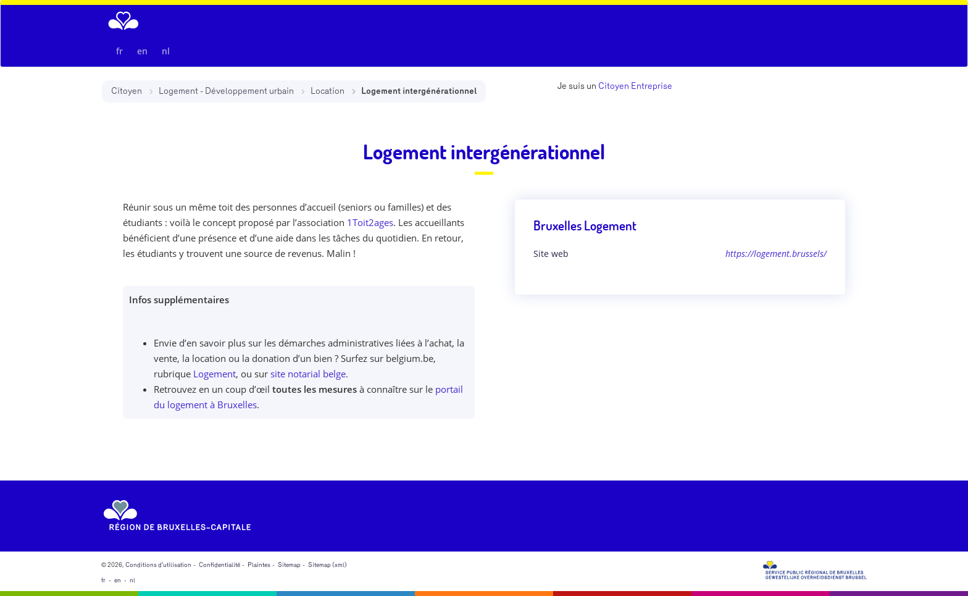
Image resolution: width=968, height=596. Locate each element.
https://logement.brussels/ (776, 253)
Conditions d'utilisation (158, 565)
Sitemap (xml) (327, 565)
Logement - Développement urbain (226, 91)
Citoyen (126, 91)
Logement (214, 373)
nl (166, 51)
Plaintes (259, 565)
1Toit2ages (370, 222)
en (142, 51)
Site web (551, 253)
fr (119, 51)
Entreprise (651, 86)
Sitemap (289, 565)
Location (327, 91)
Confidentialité (219, 565)
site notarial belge (308, 373)
